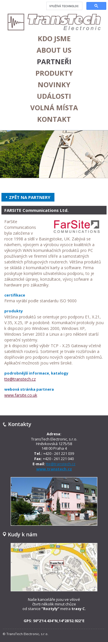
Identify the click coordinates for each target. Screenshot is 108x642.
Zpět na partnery (29, 197)
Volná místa (54, 108)
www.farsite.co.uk (20, 395)
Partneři (54, 62)
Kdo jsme (54, 39)
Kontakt (54, 119)
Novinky (54, 85)
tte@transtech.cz (20, 379)
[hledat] (63, 6)
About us (54, 50)
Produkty (54, 73)
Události (54, 96)
